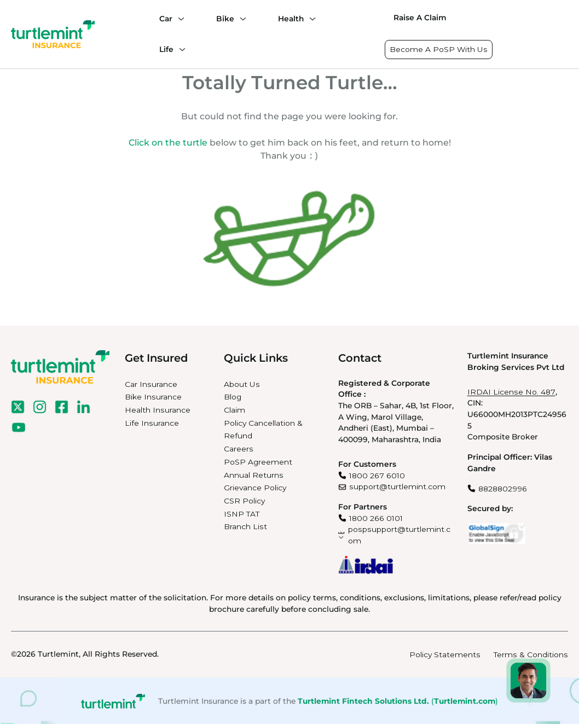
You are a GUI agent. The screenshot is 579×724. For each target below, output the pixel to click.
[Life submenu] (179, 49)
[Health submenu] (310, 18)
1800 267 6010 (377, 474)
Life (166, 49)
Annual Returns (253, 474)
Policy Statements (444, 653)
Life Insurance (152, 422)
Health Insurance (157, 408)
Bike (225, 18)
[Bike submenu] (240, 18)
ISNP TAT (241, 512)
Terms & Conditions (531, 653)
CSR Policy (244, 499)
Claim (234, 408)
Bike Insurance (153, 395)
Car (165, 18)
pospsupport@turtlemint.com (399, 534)
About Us (242, 383)
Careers (238, 447)
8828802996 (502, 487)
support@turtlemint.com (397, 485)
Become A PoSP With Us (439, 49)
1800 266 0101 (376, 517)
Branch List (245, 525)
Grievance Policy (255, 486)
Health (291, 18)
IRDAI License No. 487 (511, 390)
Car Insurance (151, 383)
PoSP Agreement (258, 460)
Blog (232, 395)
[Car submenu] (178, 18)
